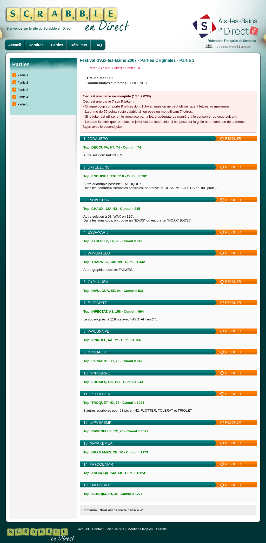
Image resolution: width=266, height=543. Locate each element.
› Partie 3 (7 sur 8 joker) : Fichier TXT (114, 68)
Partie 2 (22, 82)
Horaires (36, 45)
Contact (98, 529)
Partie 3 (22, 90)
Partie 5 (22, 104)
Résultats (79, 45)
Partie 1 (22, 75)
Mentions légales (140, 529)
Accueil (14, 45)
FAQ (98, 45)
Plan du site (115, 529)
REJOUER (230, 138)
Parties (57, 45)
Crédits (161, 529)
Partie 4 (22, 97)
